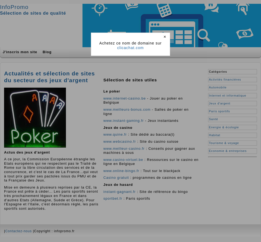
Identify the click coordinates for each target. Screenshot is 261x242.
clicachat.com (130, 48)
